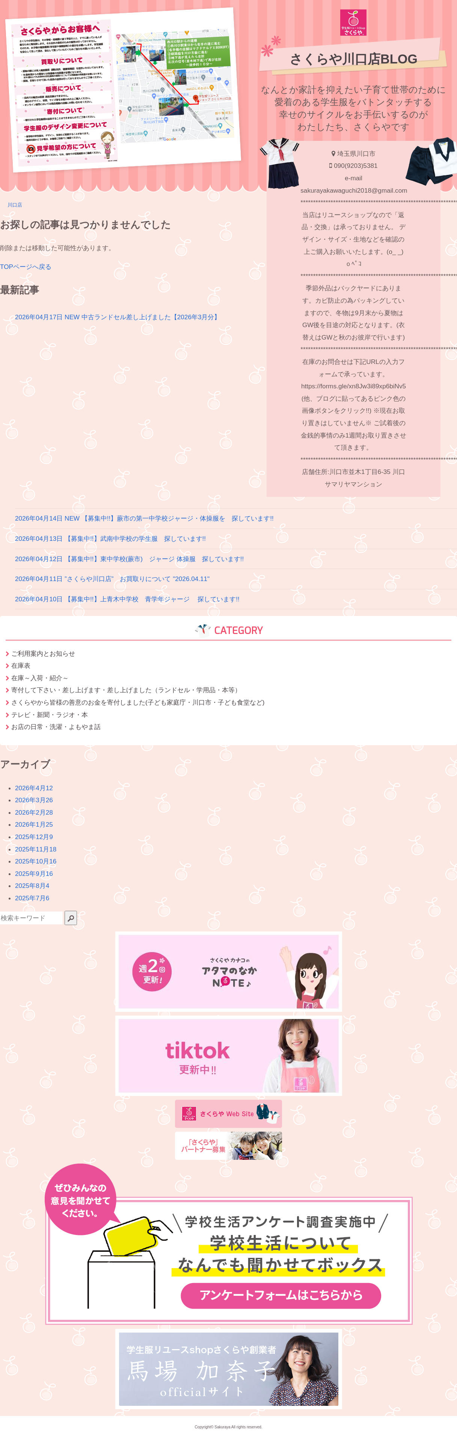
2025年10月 (35, 861)
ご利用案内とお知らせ (43, 653)
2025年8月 (32, 885)
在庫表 (20, 665)
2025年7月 (32, 898)
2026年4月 (34, 788)
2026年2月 (34, 812)
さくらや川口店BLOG (354, 59)
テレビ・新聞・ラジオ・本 (49, 714)
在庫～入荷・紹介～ (40, 678)
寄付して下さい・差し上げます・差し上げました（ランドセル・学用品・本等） (126, 690)
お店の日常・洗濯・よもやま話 (56, 727)
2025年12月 (34, 837)
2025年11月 (35, 849)
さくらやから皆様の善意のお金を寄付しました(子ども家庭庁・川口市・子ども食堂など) (137, 702)
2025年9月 (34, 873)
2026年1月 (34, 824)
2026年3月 (34, 800)
